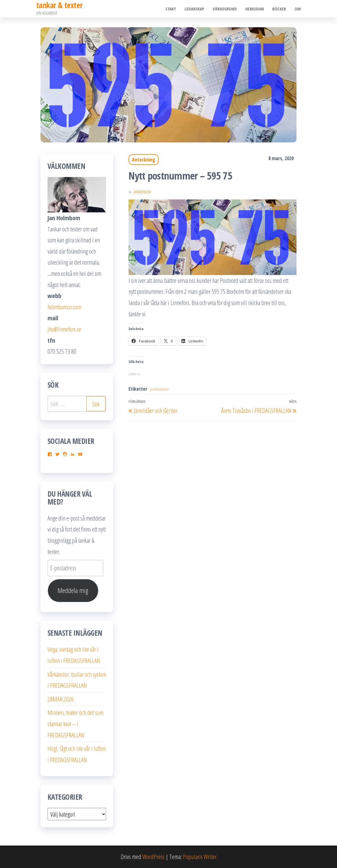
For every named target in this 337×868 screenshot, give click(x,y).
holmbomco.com (64, 307)
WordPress (153, 856)
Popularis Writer (200, 856)
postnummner (159, 389)
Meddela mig (73, 590)
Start (170, 9)
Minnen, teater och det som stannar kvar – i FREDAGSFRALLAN (76, 723)
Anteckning (143, 159)
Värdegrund (225, 9)
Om (298, 9)
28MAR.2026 (61, 699)
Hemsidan (254, 9)
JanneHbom (142, 192)
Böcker (279, 9)
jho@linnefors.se (64, 329)
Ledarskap (194, 9)
